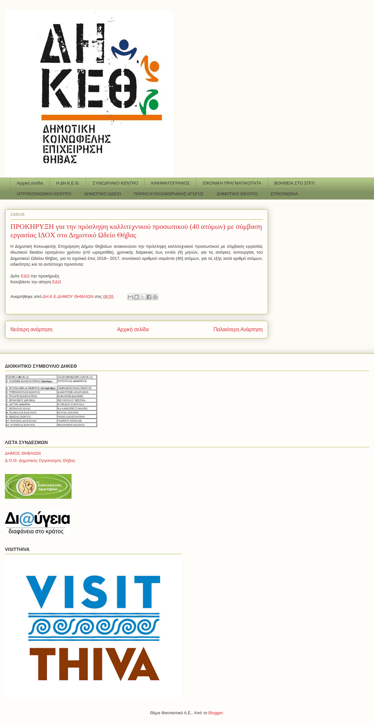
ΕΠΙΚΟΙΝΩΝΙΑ (284, 193)
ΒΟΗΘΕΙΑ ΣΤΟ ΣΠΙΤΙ (294, 183)
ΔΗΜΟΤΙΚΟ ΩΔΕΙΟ (102, 193)
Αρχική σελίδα (30, 183)
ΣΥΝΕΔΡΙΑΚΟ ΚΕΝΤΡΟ (115, 183)
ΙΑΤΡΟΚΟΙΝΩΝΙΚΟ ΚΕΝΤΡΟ (44, 193)
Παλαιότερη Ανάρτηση (238, 329)
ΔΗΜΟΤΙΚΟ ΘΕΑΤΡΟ (237, 193)
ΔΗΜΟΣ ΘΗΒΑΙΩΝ (23, 453)
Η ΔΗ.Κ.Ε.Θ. (68, 183)
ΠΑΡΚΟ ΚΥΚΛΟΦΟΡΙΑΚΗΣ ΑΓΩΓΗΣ (169, 193)
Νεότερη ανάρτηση (31, 329)
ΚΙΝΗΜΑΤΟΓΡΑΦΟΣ (170, 183)
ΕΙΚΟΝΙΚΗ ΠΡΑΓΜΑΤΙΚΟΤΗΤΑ (232, 183)
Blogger (215, 712)
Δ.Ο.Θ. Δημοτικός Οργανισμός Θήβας (40, 460)
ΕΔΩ (26, 276)
